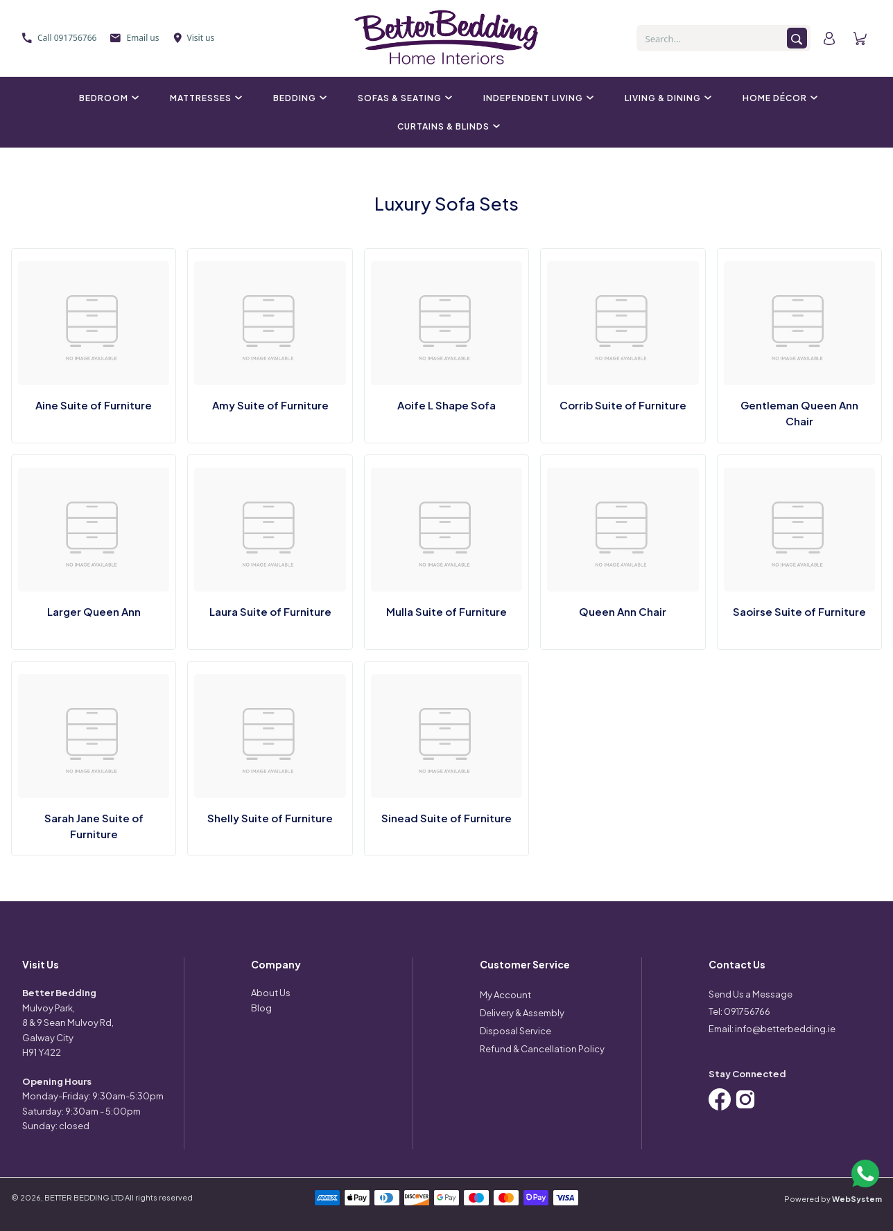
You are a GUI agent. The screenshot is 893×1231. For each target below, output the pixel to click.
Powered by (833, 1198)
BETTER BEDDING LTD (83, 1197)
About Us (271, 992)
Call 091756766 (59, 38)
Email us (134, 38)
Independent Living (536, 98)
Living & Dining (666, 98)
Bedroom (107, 98)
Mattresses (204, 98)
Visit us (194, 38)
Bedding (298, 98)
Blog (261, 1007)
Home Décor (778, 98)
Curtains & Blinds (446, 126)
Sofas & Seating (403, 98)
